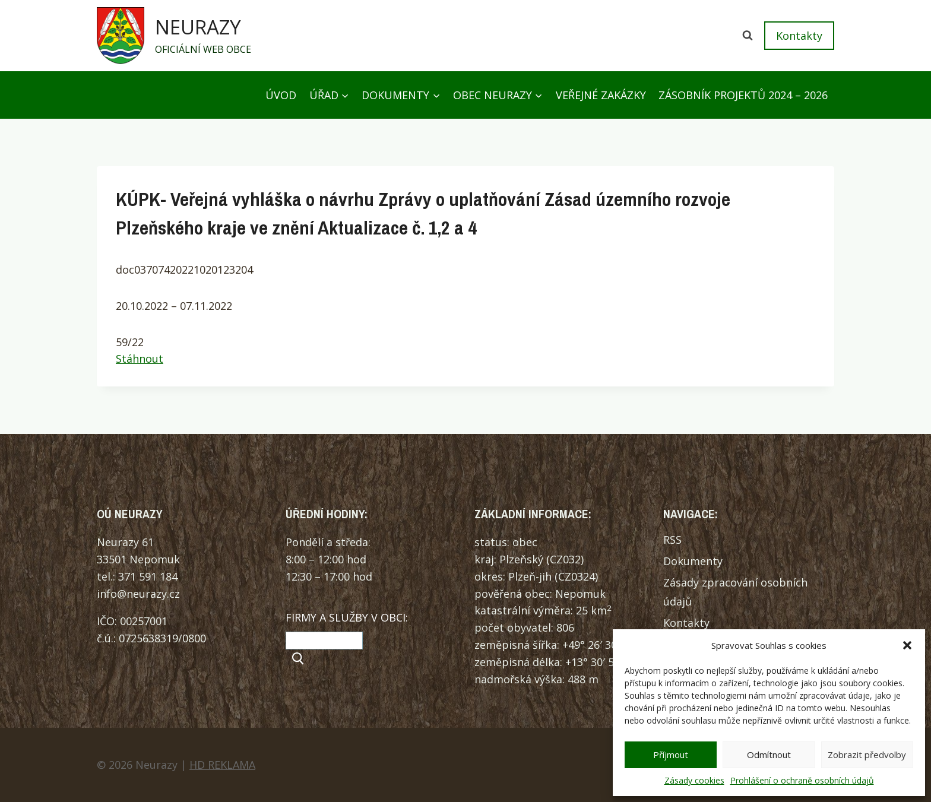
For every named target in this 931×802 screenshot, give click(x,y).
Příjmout (670, 754)
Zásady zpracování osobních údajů (735, 591)
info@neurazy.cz (138, 594)
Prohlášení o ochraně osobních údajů (802, 780)
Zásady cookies (694, 780)
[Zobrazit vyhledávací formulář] (747, 35)
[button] (907, 645)
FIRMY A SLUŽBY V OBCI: (347, 617)
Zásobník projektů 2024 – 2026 (743, 95)
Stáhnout (139, 358)
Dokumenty (693, 561)
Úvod (280, 95)
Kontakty (799, 35)
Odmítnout (769, 754)
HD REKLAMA (222, 764)
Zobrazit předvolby (867, 754)
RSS (672, 539)
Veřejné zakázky (601, 95)
